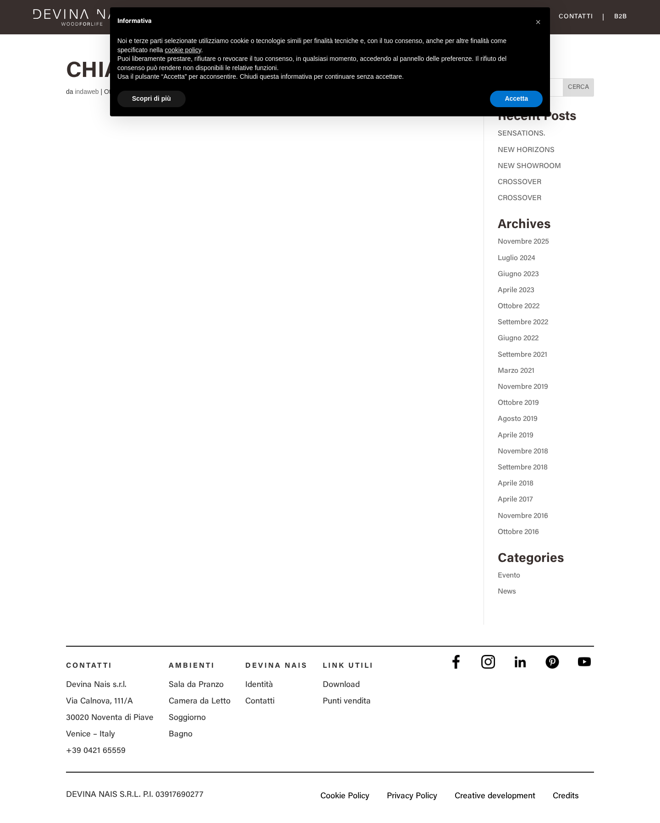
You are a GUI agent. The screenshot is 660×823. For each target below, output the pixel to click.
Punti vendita (347, 702)
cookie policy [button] (183, 50)
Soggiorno (187, 718)
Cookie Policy (344, 796)
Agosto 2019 (518, 419)
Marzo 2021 (516, 371)
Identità (259, 685)
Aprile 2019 (516, 435)
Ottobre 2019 (518, 403)
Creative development (495, 796)
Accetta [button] (516, 98)
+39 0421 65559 (96, 751)
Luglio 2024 (516, 258)
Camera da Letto (200, 702)
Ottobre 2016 (518, 532)
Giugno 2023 (518, 274)
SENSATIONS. (521, 133)
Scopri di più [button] (151, 98)
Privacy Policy (412, 796)
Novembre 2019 (523, 387)
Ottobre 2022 (518, 306)
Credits (566, 796)
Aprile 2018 (516, 483)
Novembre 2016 (523, 516)
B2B (620, 17)
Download (341, 685)
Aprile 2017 (515, 499)
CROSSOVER (519, 182)
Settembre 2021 (522, 355)
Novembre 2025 (523, 241)
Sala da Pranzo (196, 685)
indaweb (87, 91)
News (507, 591)
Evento (509, 575)
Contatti (576, 17)
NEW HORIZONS (526, 150)
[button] (538, 22)
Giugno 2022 (518, 338)
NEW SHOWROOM (529, 166)
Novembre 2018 (523, 451)
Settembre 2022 (523, 322)
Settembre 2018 (523, 467)
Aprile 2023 (516, 290)
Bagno (180, 734)
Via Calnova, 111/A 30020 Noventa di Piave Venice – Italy (110, 718)
